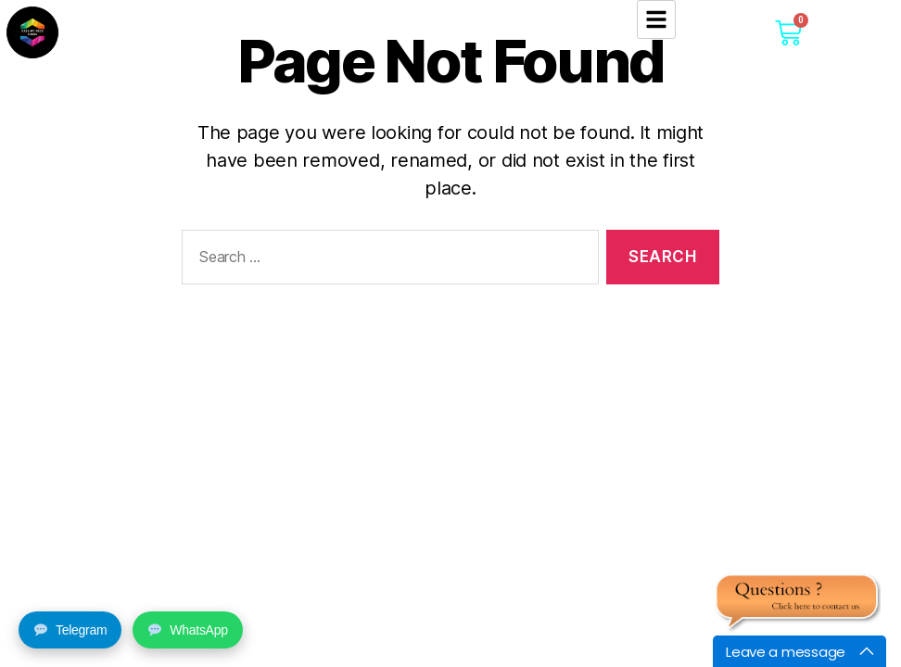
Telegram (70, 630)
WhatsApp (187, 630)
